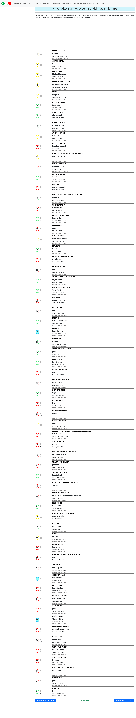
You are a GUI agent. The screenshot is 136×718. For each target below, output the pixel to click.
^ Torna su (85, 700)
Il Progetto (18, 3)
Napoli (76, 3)
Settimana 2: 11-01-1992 (124, 700)
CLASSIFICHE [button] (28, 3)
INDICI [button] (38, 3)
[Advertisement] (85, 35)
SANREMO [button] (56, 3)
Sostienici (100, 3)
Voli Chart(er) (67, 3)
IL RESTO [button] (90, 3)
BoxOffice (47, 3)
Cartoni (83, 3)
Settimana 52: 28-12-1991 (46, 700)
